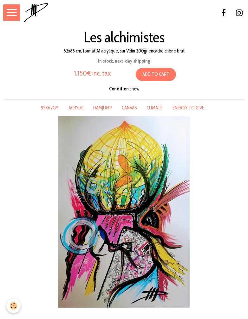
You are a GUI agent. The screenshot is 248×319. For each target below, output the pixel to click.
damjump (102, 108)
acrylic (76, 108)
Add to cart (155, 74)
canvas (129, 108)
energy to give (188, 108)
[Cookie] (13, 306)
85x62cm (50, 108)
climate (155, 108)
